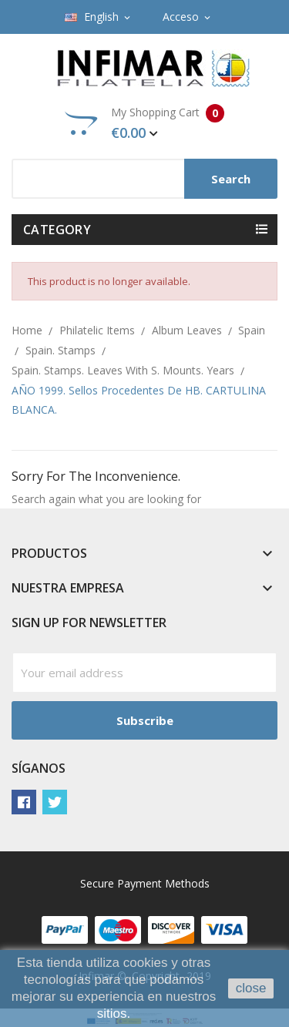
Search (230, 178)
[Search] (144, 179)
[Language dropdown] (99, 17)
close (251, 988)
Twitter (54, 802)
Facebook (24, 802)
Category (57, 229)
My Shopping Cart (144, 123)
